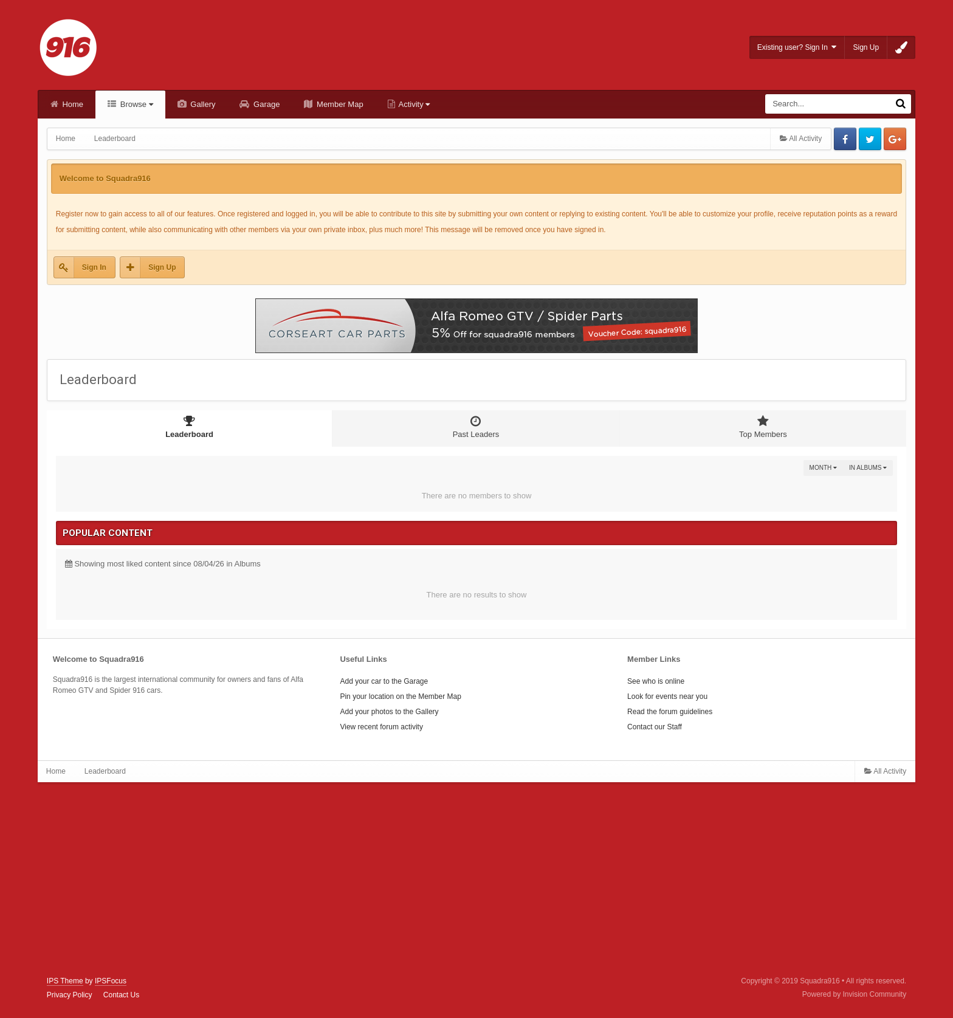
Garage (265, 104)
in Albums (868, 467)
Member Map (338, 104)
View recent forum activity (381, 727)
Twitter (870, 139)
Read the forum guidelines (669, 711)
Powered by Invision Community (854, 994)
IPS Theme (65, 981)
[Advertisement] (476, 879)
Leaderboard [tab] (189, 427)
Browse (135, 104)
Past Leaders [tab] (475, 427)
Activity (413, 104)
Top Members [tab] (763, 427)
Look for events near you (667, 696)
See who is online (655, 681)
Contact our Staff (654, 727)
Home (71, 104)
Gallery (202, 104)
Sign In (94, 267)
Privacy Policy (69, 995)
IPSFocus (110, 981)
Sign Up (866, 47)
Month (823, 467)
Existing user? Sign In (797, 47)
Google (895, 139)
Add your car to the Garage (384, 681)
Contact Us (121, 995)
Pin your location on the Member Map (400, 696)
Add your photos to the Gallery (389, 711)
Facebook (845, 139)
